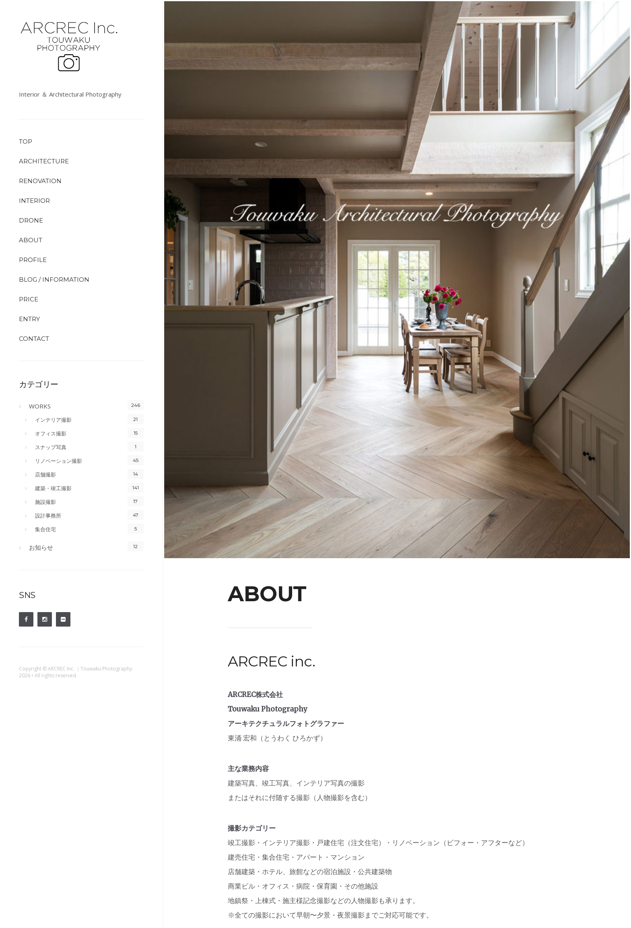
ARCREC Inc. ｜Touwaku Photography (90, 668)
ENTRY (29, 319)
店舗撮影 (45, 474)
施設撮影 (45, 501)
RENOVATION (40, 181)
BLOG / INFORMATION (54, 279)
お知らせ (41, 547)
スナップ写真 (50, 447)
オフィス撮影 (50, 433)
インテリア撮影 (53, 419)
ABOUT (30, 240)
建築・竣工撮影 (53, 488)
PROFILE (33, 260)
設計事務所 (48, 515)
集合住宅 (45, 529)
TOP (25, 141)
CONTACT (34, 338)
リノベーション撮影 (58, 460)
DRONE (31, 220)
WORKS (40, 406)
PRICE (28, 299)
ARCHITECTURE (44, 161)
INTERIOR (34, 200)
